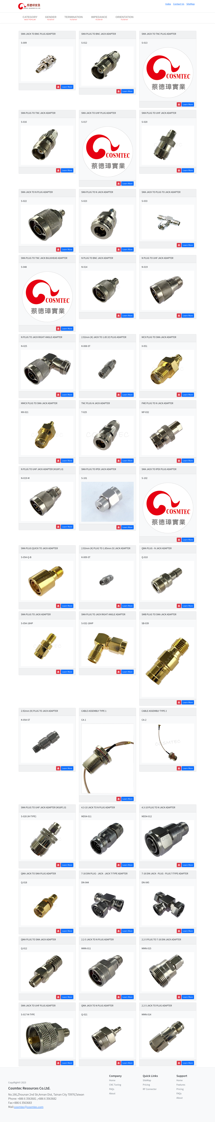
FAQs (111, 1089)
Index (168, 3)
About (112, 1093)
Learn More (67, 86)
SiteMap (190, 3)
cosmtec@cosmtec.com (28, 1107)
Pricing (146, 1084)
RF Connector (149, 1089)
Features (180, 1084)
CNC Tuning (115, 1084)
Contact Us (178, 3)
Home (112, 1080)
